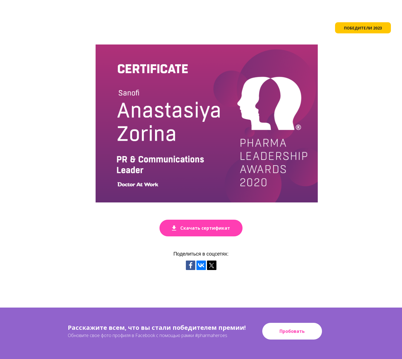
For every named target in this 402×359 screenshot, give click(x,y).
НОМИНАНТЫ (308, 28)
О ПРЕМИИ (183, 28)
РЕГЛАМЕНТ (271, 28)
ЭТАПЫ (211, 28)
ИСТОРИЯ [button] (239, 28)
